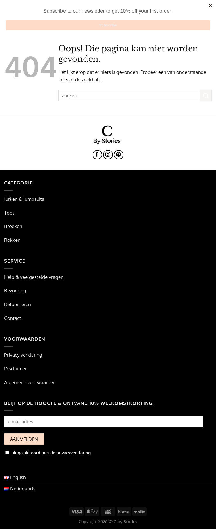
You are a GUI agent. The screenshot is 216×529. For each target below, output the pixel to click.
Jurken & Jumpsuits (24, 199)
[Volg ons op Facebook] (97, 155)
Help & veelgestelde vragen (34, 277)
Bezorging (15, 290)
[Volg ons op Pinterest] (119, 155)
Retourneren (17, 304)
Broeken (13, 226)
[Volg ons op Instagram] (108, 155)
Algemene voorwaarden (30, 382)
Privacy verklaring (23, 355)
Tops (9, 213)
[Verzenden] (206, 95)
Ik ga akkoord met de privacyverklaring (52, 452)
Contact (12, 318)
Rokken (12, 240)
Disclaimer (15, 368)
